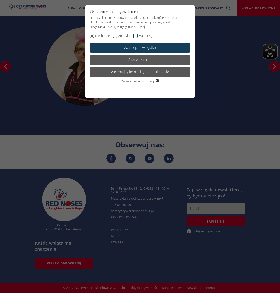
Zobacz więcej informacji (140, 81)
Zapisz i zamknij (140, 59)
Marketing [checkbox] (145, 36)
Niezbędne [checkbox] (102, 36)
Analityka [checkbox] (124, 36)
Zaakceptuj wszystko (140, 47)
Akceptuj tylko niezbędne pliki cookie (140, 71)
